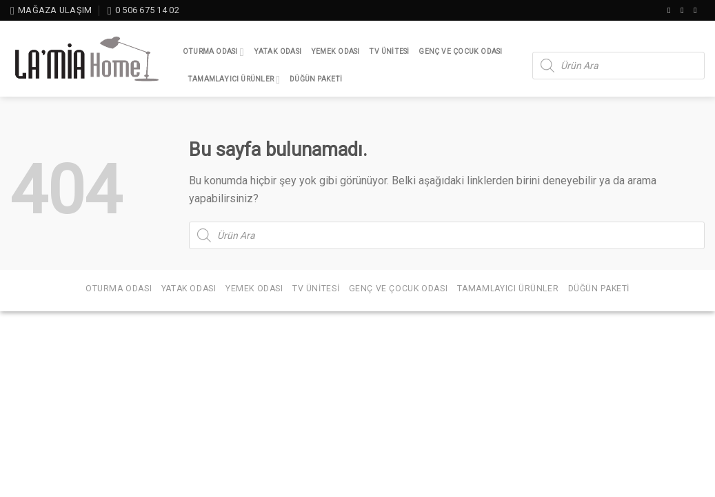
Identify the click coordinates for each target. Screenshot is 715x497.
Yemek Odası (335, 51)
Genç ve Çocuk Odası (460, 51)
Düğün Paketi (316, 79)
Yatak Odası (277, 51)
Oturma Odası (213, 52)
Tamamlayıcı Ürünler (234, 79)
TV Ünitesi (389, 51)
